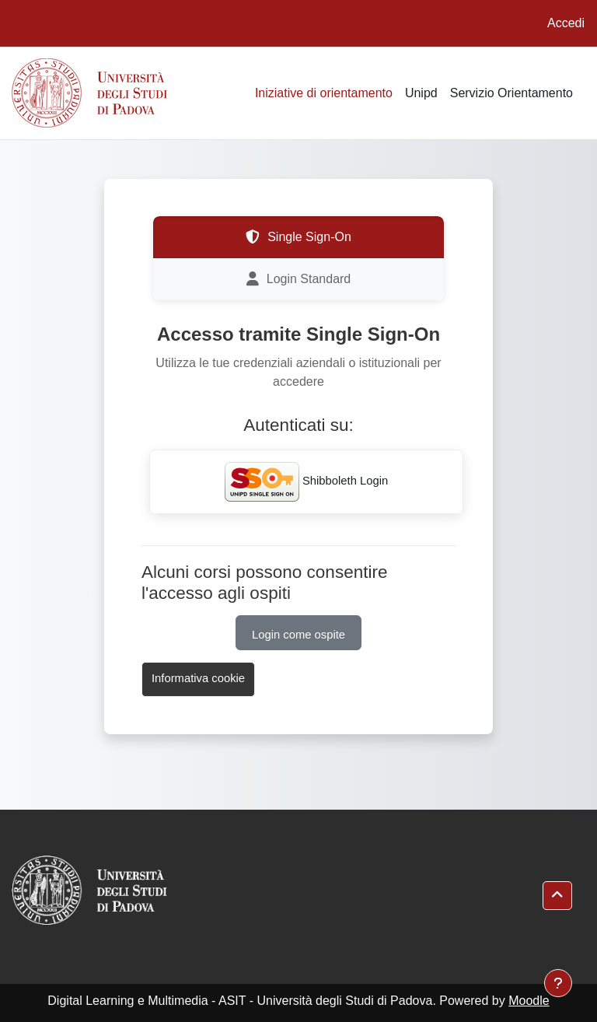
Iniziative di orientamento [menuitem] (324, 93)
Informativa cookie (198, 678)
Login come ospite (298, 634)
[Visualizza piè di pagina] (558, 983)
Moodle (528, 1000)
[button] (557, 895)
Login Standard (298, 279)
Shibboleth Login (306, 482)
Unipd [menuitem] (421, 93)
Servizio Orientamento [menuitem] (511, 93)
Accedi (566, 23)
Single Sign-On (298, 237)
